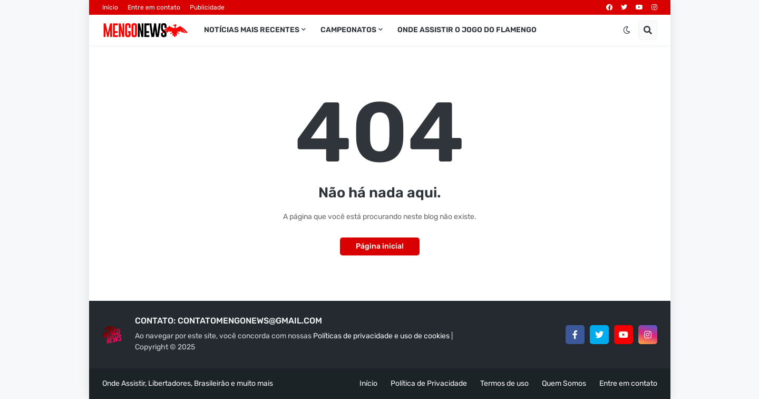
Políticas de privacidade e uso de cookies (381, 335)
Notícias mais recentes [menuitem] (251, 29)
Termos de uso (504, 383)
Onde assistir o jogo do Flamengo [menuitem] (467, 29)
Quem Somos (564, 383)
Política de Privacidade (429, 383)
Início (110, 7)
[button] (626, 30)
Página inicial (380, 246)
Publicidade (207, 7)
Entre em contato (154, 7)
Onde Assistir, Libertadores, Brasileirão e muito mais (187, 383)
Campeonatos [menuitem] (348, 29)
